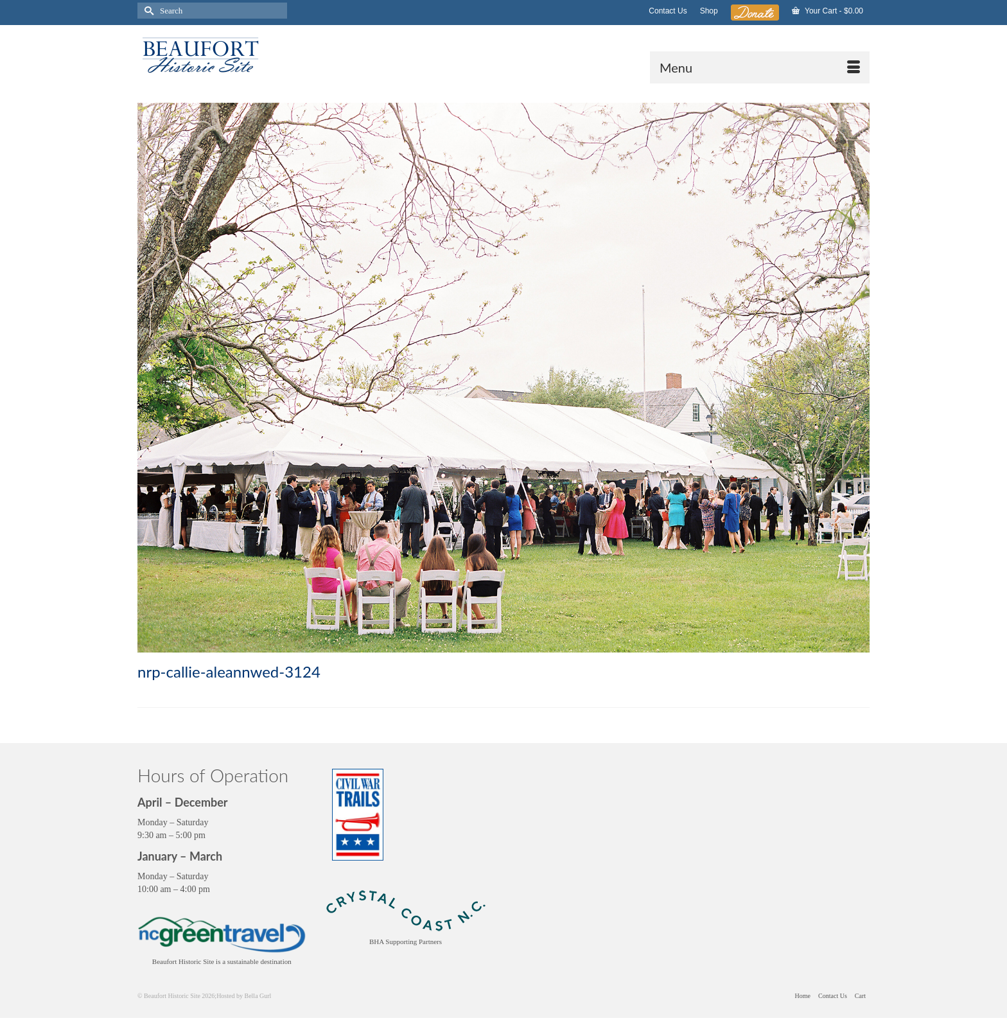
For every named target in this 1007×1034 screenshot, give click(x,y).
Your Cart (827, 10)
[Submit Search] (147, 11)
